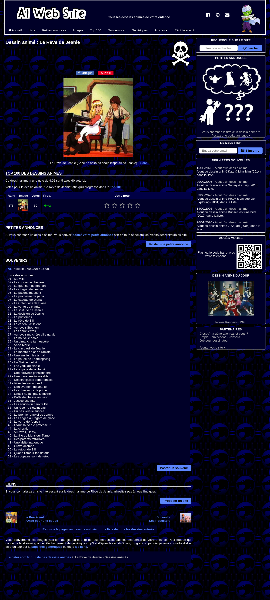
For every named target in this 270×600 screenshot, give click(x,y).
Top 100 (95, 30)
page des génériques (46, 546)
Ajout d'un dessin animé (231, 168)
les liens (81, 546)
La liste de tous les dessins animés (128, 529)
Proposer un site (175, 500)
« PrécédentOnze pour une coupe (42, 518)
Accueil (15, 30)
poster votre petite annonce (93, 235)
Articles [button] (161, 30)
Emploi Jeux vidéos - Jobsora (220, 337)
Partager (85, 73)
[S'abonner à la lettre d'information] (218, 150)
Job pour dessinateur (214, 340)
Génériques (140, 30)
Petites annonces (54, 30)
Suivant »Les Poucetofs (159, 518)
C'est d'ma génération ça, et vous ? (224, 333)
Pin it (106, 73)
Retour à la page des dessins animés (70, 529)
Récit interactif (184, 30)
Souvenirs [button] (116, 30)
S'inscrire (250, 150)
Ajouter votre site (212, 347)
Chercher (250, 48)
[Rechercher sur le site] (219, 48)
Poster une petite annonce (168, 244)
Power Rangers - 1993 (231, 302)
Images (78, 30)
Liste (32, 30)
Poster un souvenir (174, 468)
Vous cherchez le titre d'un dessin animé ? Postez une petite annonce (231, 98)
